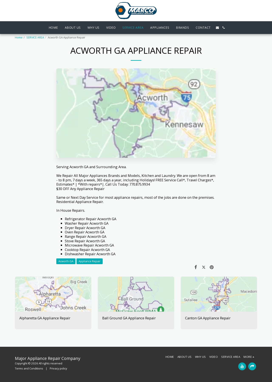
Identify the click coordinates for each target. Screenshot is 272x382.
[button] (217, 27)
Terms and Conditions (29, 368)
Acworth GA (65, 261)
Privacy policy (58, 368)
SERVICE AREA (35, 37)
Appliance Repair (90, 261)
